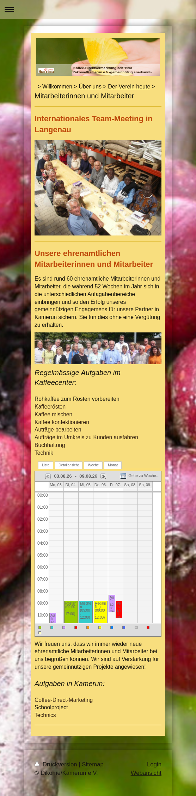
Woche (93, 465)
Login (154, 764)
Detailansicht (69, 465)
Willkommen (57, 87)
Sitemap (93, 764)
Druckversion (57, 764)
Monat (113, 465)
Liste (45, 465)
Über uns (90, 87)
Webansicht (146, 773)
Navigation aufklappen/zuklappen (98, 9)
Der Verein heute (129, 87)
